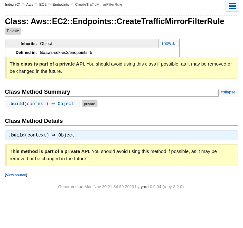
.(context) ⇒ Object (43, 104)
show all (169, 43)
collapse (228, 92)
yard (145, 187)
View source (16, 175)
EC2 (43, 4)
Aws (29, 4)
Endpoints (61, 4)
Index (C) (13, 4)
